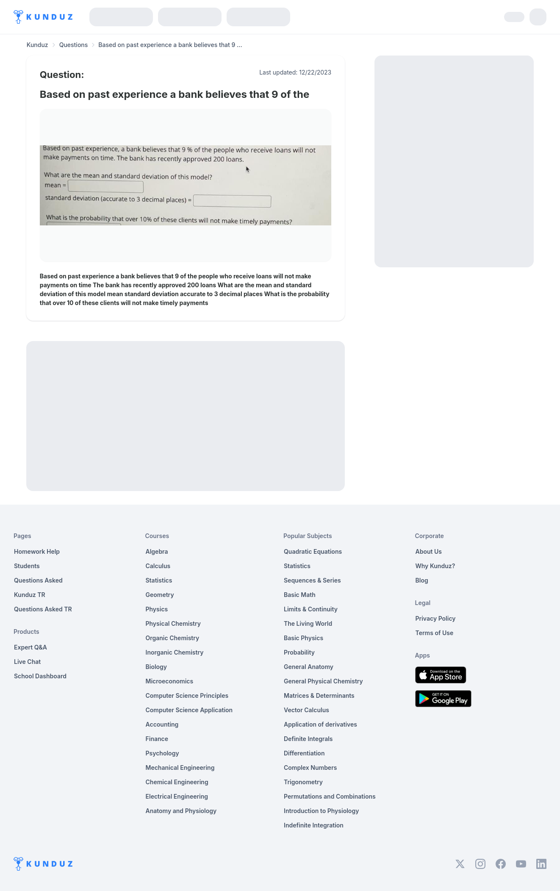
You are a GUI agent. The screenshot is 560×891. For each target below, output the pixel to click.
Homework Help (37, 551)
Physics (157, 609)
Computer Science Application (189, 709)
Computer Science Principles (187, 695)
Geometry (160, 594)
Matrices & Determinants (319, 695)
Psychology (162, 753)
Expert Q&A (30, 647)
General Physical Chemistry (323, 681)
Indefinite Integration (314, 825)
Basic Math (300, 594)
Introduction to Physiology (321, 810)
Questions (73, 44)
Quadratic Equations (313, 551)
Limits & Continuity (311, 609)
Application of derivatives (320, 724)
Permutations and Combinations (330, 796)
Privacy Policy (436, 618)
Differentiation (304, 753)
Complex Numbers (310, 767)
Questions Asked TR (43, 609)
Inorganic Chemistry (175, 652)
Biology (156, 666)
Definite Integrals (308, 738)
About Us (429, 551)
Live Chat (27, 661)
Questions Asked (38, 580)
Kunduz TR (29, 594)
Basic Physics (303, 637)
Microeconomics (170, 681)
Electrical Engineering (177, 796)
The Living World (308, 623)
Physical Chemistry (173, 623)
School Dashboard (40, 676)
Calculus (158, 565)
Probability (299, 652)
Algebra (157, 551)
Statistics (159, 580)
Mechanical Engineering (180, 767)
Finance (157, 738)
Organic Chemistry (173, 637)
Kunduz (37, 44)
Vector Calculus (306, 709)
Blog (422, 580)
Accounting (162, 724)
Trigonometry (303, 782)
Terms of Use (435, 632)
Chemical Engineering (177, 782)
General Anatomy (308, 666)
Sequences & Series (312, 580)
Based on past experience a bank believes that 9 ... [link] (170, 44)
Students (27, 565)
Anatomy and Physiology (181, 810)
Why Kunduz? (435, 565)
